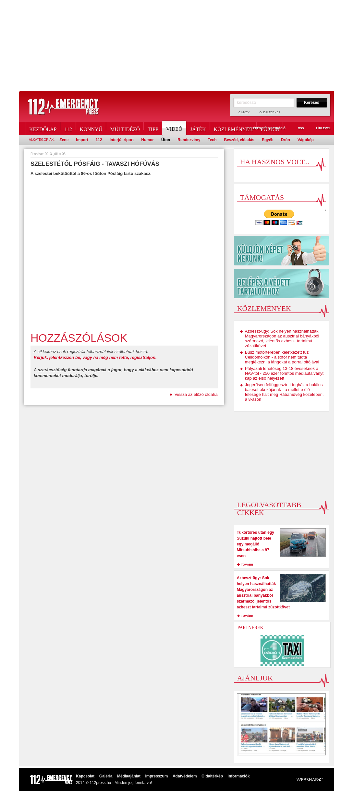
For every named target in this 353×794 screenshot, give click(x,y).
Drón (285, 140)
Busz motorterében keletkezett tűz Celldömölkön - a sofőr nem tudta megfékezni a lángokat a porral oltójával (282, 357)
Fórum (270, 128)
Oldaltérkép (270, 112)
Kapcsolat (85, 776)
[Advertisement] (176, 45)
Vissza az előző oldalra (196, 394)
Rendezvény (188, 140)
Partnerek (250, 627)
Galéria (106, 776)
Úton (165, 140)
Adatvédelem (185, 776)
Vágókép (306, 140)
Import (82, 140)
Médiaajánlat (128, 776)
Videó (174, 128)
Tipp (153, 128)
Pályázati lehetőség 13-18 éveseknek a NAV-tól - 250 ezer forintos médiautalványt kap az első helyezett (284, 373)
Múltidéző (125, 128)
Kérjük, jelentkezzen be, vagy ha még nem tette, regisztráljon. (95, 357)
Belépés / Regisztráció (263, 128)
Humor (147, 140)
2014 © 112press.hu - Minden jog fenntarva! (114, 782)
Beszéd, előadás (239, 140)
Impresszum (156, 776)
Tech (212, 140)
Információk (239, 776)
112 (68, 128)
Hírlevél (320, 128)
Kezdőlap (42, 128)
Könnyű (91, 128)
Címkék (244, 112)
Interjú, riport (122, 140)
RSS (297, 128)
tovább (247, 564)
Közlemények (233, 128)
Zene (63, 140)
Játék (198, 128)
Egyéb (268, 140)
